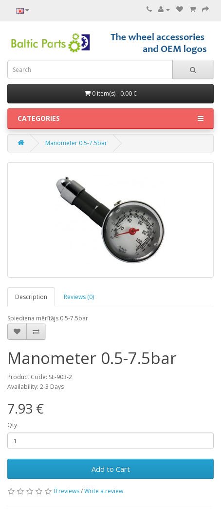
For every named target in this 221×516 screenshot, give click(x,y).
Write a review (103, 491)
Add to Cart (111, 469)
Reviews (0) (79, 297)
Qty (12, 425)
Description (31, 297)
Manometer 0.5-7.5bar (76, 143)
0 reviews (66, 491)
